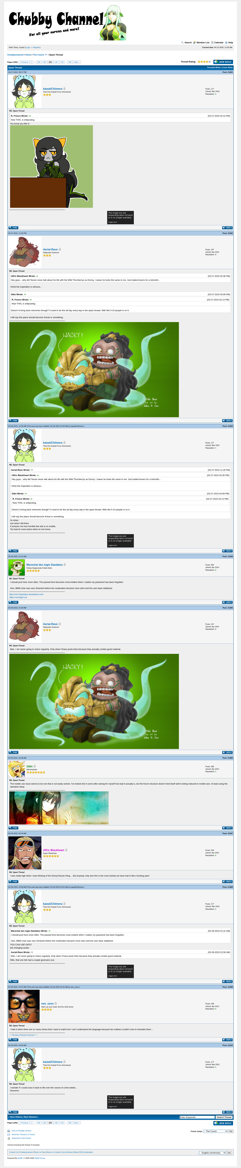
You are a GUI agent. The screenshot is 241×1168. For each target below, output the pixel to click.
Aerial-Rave (50, 249)
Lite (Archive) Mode (70, 1152)
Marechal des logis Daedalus (45, 564)
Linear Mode (227, 67)
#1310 (230, 1045)
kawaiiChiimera (52, 88)
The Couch (38, 55)
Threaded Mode (213, 67)
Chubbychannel (15, 55)
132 (56, 62)
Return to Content (53, 1152)
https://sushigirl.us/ (18, 597)
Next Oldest (16, 1117)
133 (61, 62)
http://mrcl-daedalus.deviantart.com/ (26, 594)
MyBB (20, 1158)
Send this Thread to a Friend (23, 1134)
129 (38, 62)
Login (28, 47)
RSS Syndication (86, 1152)
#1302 (230, 233)
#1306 (230, 758)
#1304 (230, 556)
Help (229, 42)
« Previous (24, 62)
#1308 (230, 887)
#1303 (230, 426)
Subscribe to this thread (21, 1138)
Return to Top (39, 1152)
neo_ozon (75, 987)
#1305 (230, 608)
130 (44, 62)
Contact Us (13, 1152)
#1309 (230, 987)
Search (186, 42)
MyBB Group (40, 1158)
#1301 (230, 72)
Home (28, 55)
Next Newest (30, 1117)
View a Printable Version (21, 1131)
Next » (77, 62)
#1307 (230, 833)
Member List (201, 42)
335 (69, 62)
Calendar (217, 42)
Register (36, 47)
